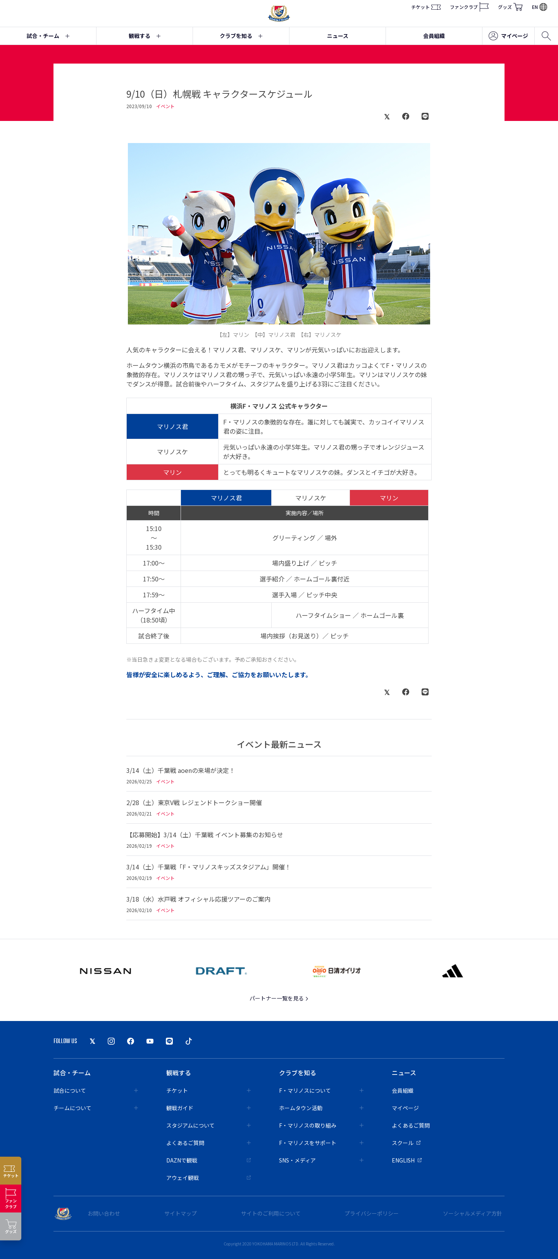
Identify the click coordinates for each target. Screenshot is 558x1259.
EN (539, 7)
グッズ (510, 7)
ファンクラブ (469, 7)
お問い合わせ (104, 1213)
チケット (426, 7)
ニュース (337, 36)
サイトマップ (180, 1213)
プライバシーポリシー (371, 1213)
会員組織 (434, 36)
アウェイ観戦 (208, 1177)
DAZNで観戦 (208, 1160)
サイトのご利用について (271, 1213)
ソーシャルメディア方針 (472, 1213)
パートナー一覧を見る (279, 998)
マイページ (508, 36)
